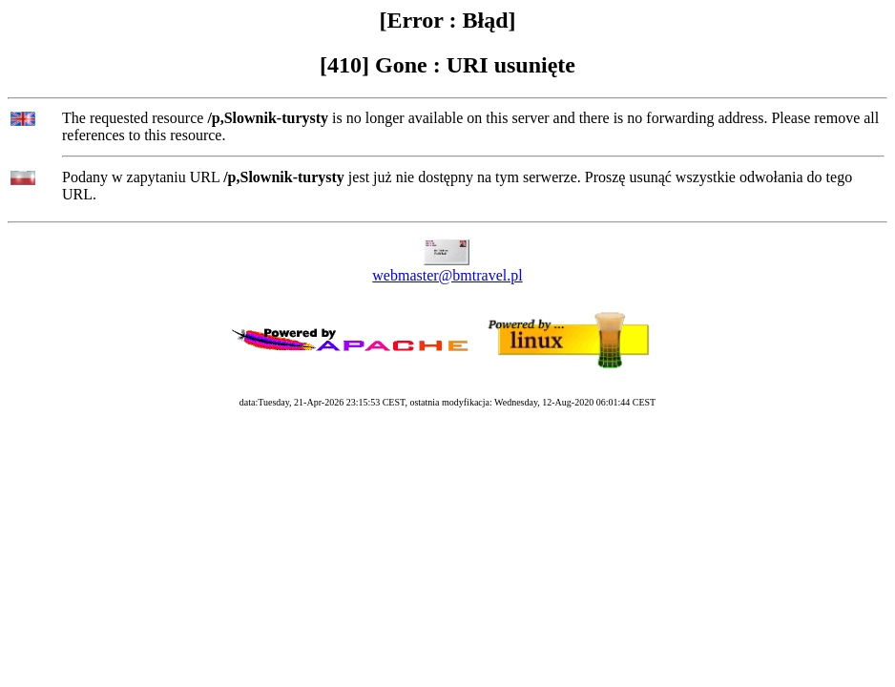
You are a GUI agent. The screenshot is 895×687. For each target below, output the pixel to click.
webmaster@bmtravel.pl (447, 275)
